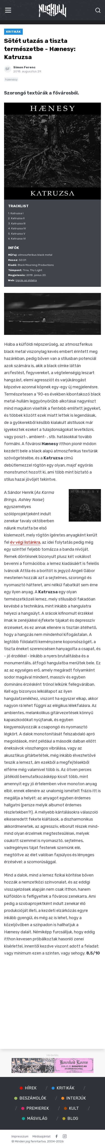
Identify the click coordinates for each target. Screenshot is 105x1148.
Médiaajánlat (41, 1136)
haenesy (11, 79)
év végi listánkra (25, 542)
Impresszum (19, 1136)
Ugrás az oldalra (26, 280)
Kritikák (13, 31)
